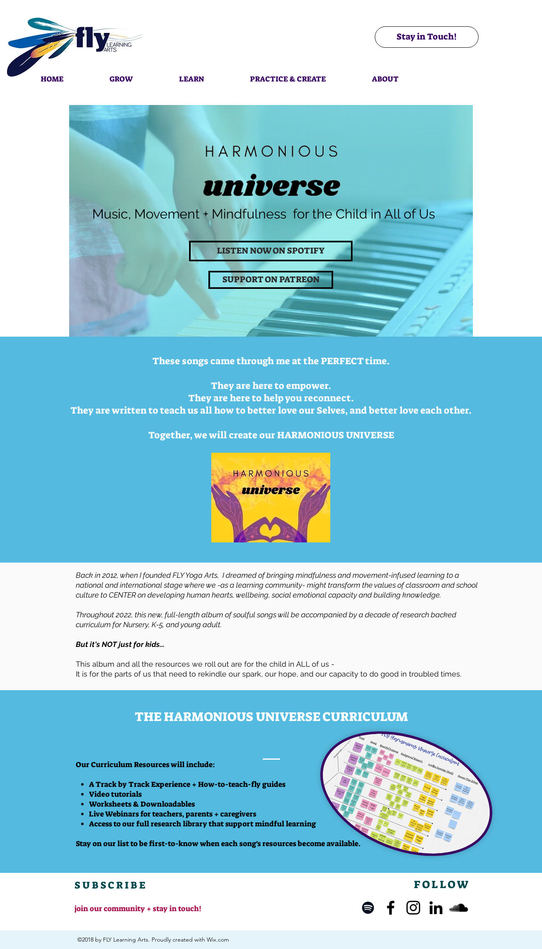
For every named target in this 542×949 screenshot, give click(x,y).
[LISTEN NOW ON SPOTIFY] (271, 251)
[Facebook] (390, 907)
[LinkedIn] (436, 907)
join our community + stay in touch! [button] (138, 909)
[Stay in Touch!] (427, 37)
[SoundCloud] (458, 907)
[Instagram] (413, 907)
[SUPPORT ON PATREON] (270, 280)
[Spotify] (368, 907)
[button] (121, 75)
